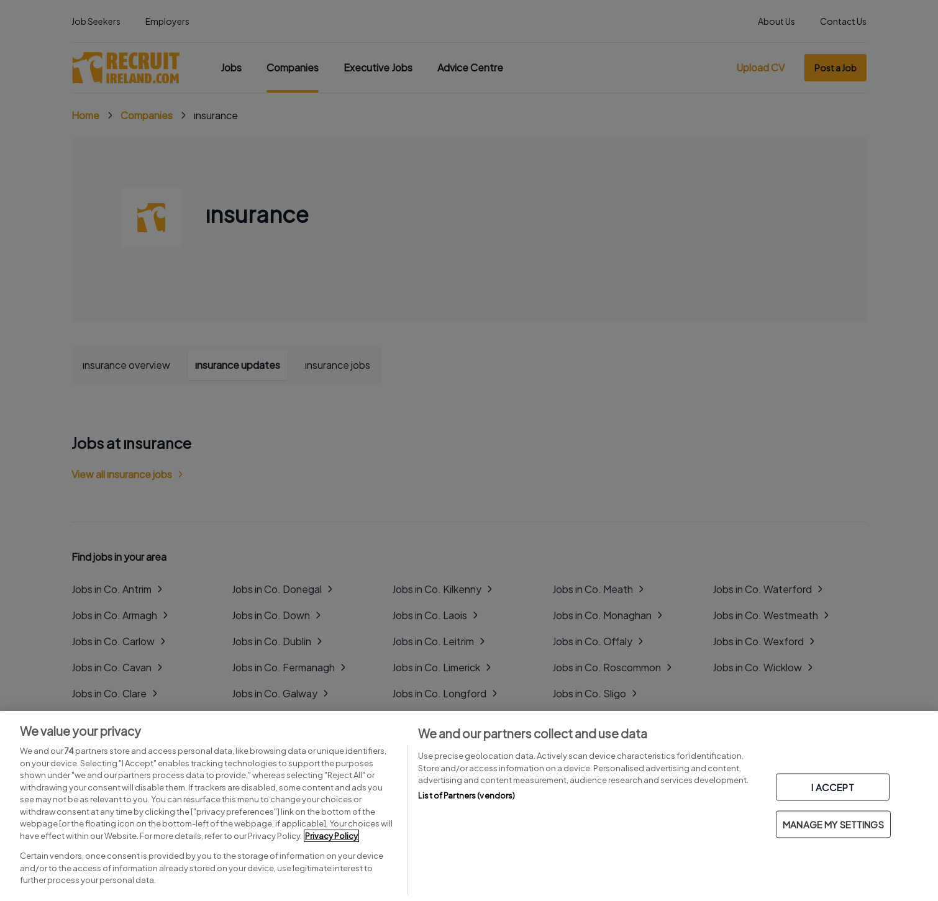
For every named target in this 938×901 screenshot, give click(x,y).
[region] (469, 806)
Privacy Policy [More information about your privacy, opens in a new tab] (331, 836)
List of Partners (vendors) (466, 795)
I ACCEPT (832, 787)
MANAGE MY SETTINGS (833, 824)
